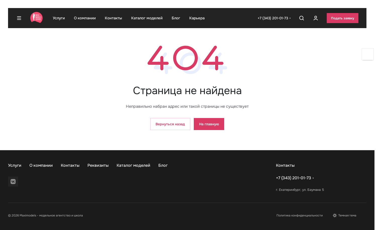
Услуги (14, 165)
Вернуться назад (170, 124)
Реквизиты (98, 165)
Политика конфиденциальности (299, 215)
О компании (41, 165)
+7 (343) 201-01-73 (273, 18)
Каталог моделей (133, 165)
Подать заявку (342, 18)
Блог (163, 165)
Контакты (70, 165)
